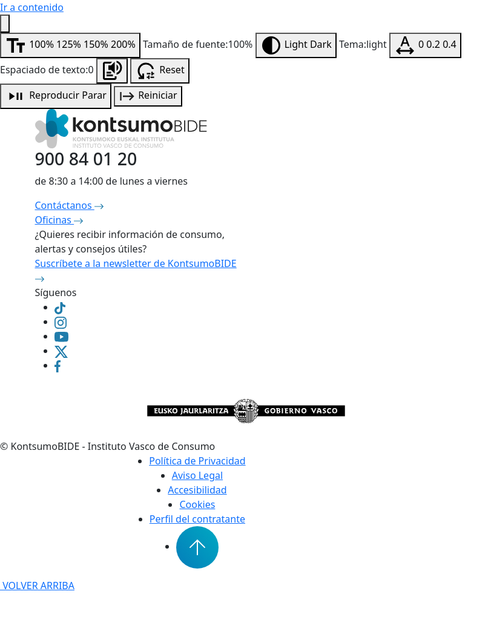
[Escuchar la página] (112, 71)
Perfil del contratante (197, 519)
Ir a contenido (32, 7)
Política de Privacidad (197, 460)
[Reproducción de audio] (55, 96)
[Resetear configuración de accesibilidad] (159, 71)
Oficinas (59, 219)
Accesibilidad (197, 490)
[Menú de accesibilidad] (5, 24)
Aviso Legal (197, 475)
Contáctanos (69, 205)
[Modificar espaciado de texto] (425, 45)
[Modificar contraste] (296, 45)
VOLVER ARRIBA (37, 585)
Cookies (197, 504)
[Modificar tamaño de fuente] (70, 45)
